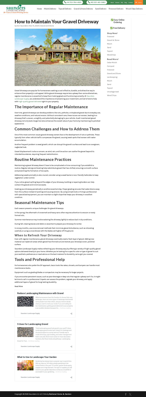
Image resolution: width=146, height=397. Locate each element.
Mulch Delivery (50, 9)
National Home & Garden (60, 394)
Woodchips (111, 55)
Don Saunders (22, 26)
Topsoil (110, 51)
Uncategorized (113, 92)
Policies (117, 2)
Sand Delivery (100, 9)
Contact (130, 2)
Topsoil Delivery (64, 9)
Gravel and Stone (47, 26)
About (112, 2)
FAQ (122, 2)
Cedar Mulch (112, 62)
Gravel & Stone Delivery (83, 9)
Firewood (110, 36)
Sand (109, 47)
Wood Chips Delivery (134, 9)
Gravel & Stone (113, 40)
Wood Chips (111, 95)
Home (39, 9)
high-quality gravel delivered (30, 101)
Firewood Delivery (116, 9)
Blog (126, 2)
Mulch (109, 44)
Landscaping (112, 77)
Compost (110, 66)
